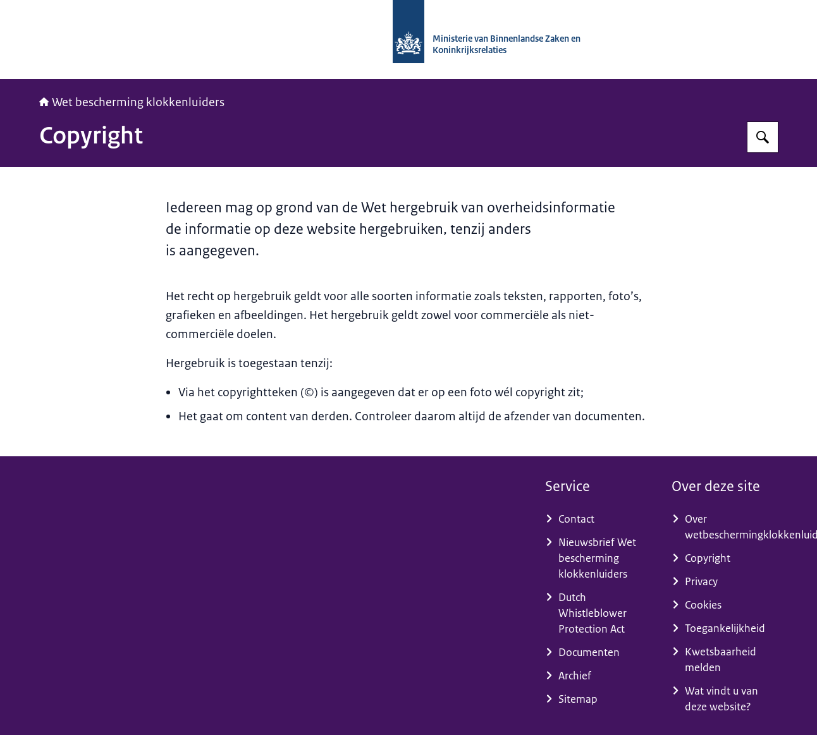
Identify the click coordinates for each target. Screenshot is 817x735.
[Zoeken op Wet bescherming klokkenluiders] (762, 137)
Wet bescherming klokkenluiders (131, 102)
